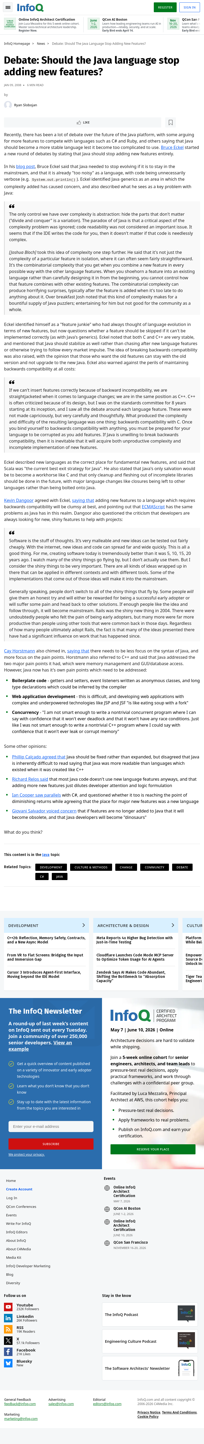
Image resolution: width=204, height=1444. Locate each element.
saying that (84, 500)
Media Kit (14, 1270)
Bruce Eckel (173, 147)
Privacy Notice (148, 1427)
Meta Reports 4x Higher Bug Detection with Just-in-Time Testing (136, 949)
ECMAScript (154, 507)
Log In (13, 1210)
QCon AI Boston (127, 1221)
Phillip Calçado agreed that (40, 757)
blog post (26, 166)
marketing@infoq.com (22, 1433)
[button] (50, 1155)
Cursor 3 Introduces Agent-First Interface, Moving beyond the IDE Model (45, 983)
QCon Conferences (22, 1219)
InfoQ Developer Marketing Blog (29, 1282)
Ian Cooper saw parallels (37, 795)
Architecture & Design (124, 934)
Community (155, 874)
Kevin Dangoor (20, 500)
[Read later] (37, 121)
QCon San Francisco (130, 1255)
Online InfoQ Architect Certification (124, 1204)
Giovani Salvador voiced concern (45, 817)
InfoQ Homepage (18, 43)
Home (12, 1193)
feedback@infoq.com (21, 1418)
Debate (183, 874)
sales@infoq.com (62, 1418)
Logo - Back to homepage (32, 6)
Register (164, 6)
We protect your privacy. (26, 1165)
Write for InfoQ (19, 1236)
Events (12, 1227)
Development (52, 874)
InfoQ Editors (18, 1244)
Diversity (14, 1295)
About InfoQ (17, 1253)
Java (47, 861)
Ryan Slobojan (26, 104)
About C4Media (19, 1261)
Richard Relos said (31, 779)
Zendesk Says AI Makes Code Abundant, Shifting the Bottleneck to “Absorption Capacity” (132, 985)
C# (43, 883)
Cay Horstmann (20, 651)
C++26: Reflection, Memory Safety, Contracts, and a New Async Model (47, 949)
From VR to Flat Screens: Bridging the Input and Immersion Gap (46, 966)
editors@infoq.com (107, 1418)
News (42, 43)
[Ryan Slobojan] (9, 104)
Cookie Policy (147, 1431)
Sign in (188, 6)
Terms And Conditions (179, 1427)
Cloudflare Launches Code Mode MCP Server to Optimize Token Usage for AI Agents (136, 966)
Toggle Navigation (10, 6)
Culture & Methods (92, 874)
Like (19, 122)
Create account (20, 1201)
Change (127, 874)
